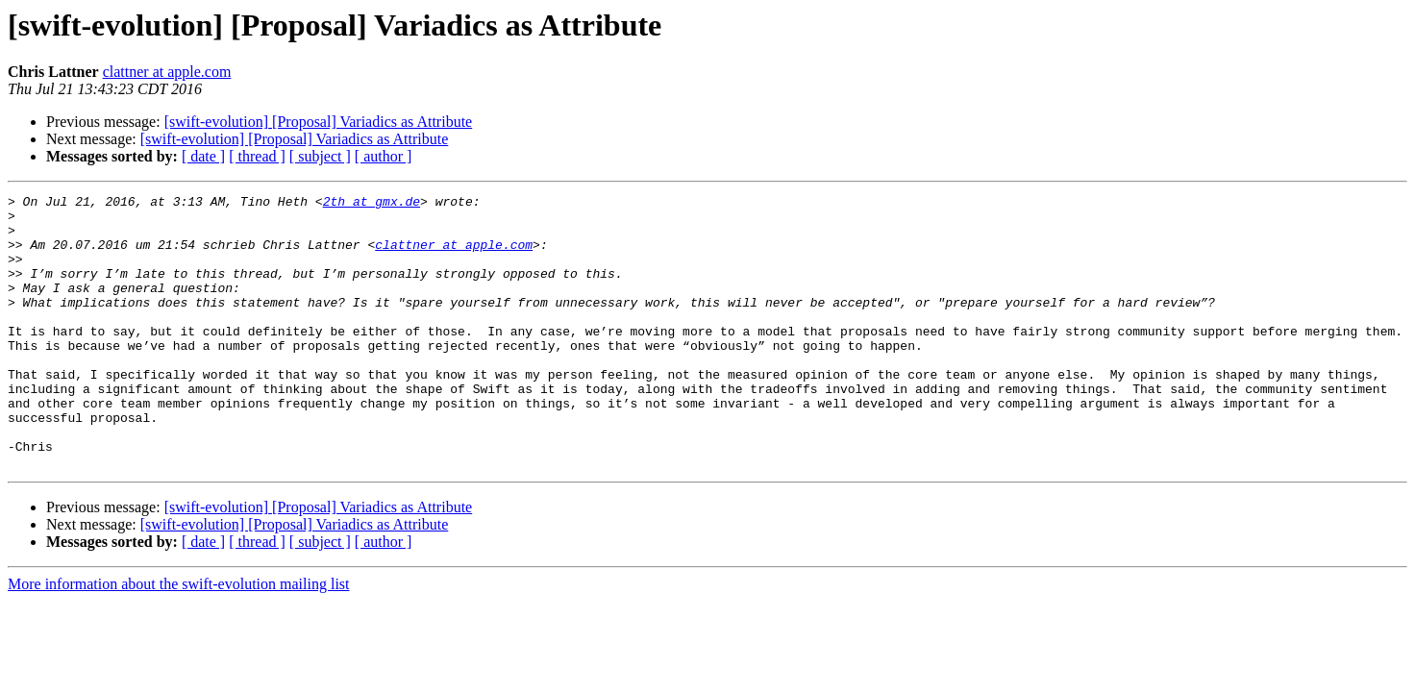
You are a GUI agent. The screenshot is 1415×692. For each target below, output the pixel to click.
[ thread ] (257, 156)
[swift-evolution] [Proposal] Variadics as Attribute (318, 121)
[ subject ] (320, 156)
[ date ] (203, 156)
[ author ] (383, 156)
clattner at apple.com (167, 71)
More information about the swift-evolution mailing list (179, 638)
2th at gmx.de (371, 203)
